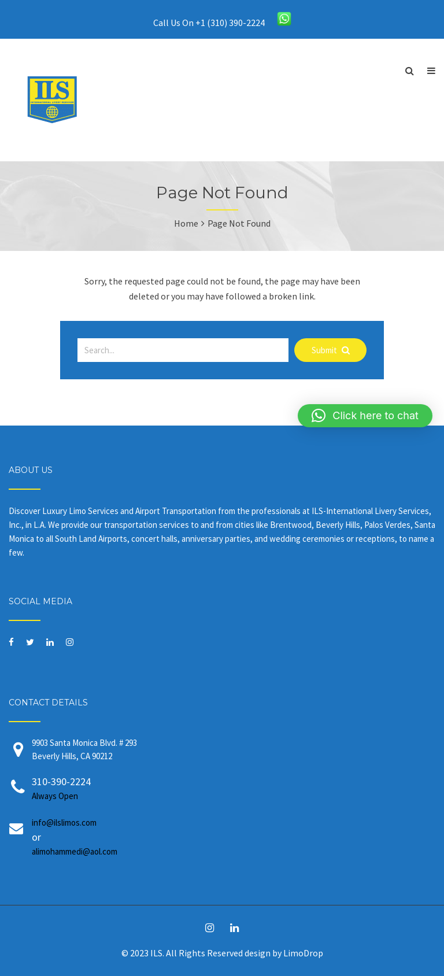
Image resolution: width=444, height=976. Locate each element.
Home (186, 223)
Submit (331, 350)
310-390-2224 (233, 789)
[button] (365, 415)
